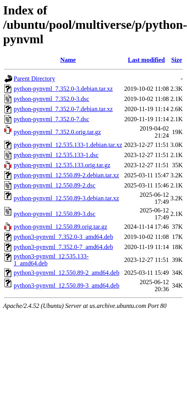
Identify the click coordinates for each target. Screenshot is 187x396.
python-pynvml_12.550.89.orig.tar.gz (60, 226)
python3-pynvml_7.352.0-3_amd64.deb (63, 236)
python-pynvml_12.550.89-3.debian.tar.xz (66, 198)
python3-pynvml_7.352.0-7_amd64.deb (63, 247)
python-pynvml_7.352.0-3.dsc (51, 98)
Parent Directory (34, 78)
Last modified (146, 60)
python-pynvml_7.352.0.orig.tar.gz (57, 132)
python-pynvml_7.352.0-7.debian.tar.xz (63, 109)
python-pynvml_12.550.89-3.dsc (54, 213)
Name (68, 60)
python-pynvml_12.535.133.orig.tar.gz (62, 165)
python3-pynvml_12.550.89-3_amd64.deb (66, 285)
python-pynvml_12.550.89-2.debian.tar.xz (66, 175)
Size (176, 60)
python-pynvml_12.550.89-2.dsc (54, 185)
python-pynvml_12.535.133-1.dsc (56, 155)
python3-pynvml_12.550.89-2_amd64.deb (66, 272)
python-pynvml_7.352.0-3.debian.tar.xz (63, 88)
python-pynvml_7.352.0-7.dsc (51, 119)
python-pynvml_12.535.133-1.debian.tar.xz (68, 144)
